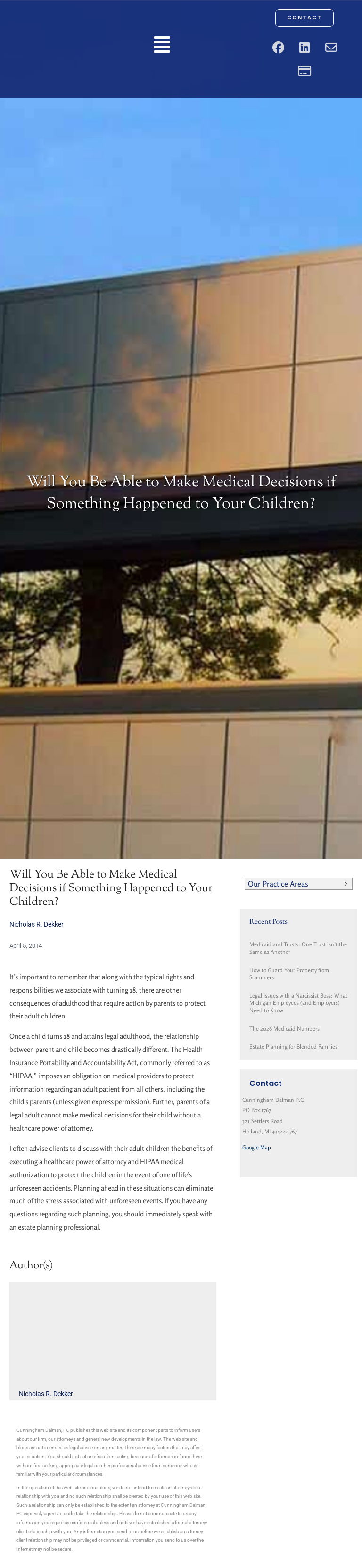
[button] (162, 46)
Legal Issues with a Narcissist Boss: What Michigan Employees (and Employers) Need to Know (298, 1003)
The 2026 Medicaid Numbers (284, 1028)
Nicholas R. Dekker (36, 924)
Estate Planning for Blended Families (293, 1046)
